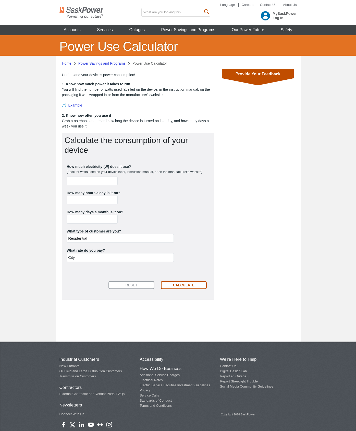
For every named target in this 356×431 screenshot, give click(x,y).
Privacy (145, 390)
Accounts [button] (72, 30)
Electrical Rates (151, 380)
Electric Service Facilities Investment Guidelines (175, 385)
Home (66, 63)
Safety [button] (286, 30)
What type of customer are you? (94, 231)
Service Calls (149, 395)
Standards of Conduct (156, 400)
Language (227, 5)
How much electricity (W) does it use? (99, 167)
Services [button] (105, 30)
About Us (290, 5)
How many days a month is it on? (95, 212)
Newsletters (70, 405)
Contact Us (268, 5)
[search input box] (175, 12)
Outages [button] (136, 30)
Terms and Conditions (156, 405)
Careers (247, 5)
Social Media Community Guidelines (246, 386)
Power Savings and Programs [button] (188, 30)
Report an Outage (233, 376)
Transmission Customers (77, 376)
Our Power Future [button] (248, 30)
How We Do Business (160, 368)
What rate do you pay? (86, 250)
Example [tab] (75, 105)
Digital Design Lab (233, 371)
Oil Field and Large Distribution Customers (90, 371)
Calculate (184, 285)
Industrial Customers (79, 359)
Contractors (70, 387)
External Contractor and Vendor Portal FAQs (92, 394)
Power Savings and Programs (102, 63)
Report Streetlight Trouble (239, 381)
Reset (132, 285)
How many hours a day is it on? (93, 193)
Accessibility (151, 359)
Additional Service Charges (160, 375)
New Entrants (69, 366)
